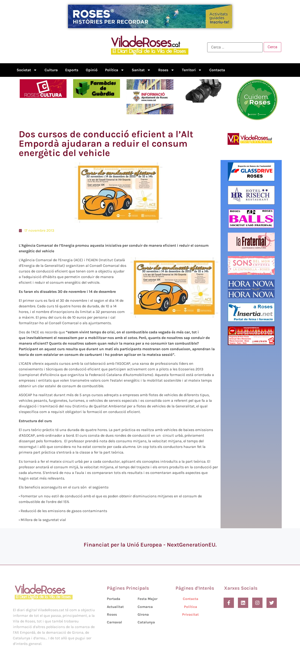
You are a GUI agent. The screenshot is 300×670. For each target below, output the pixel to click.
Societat (27, 70)
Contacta (217, 70)
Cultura (51, 70)
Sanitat (141, 70)
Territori (192, 70)
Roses (166, 70)
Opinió (92, 70)
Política (114, 70)
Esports (71, 70)
